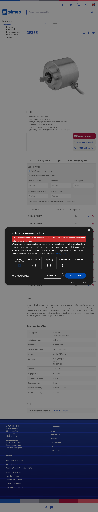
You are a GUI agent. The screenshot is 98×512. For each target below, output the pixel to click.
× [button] (89, 230)
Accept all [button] (75, 275)
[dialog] (49, 256)
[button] (20, 275)
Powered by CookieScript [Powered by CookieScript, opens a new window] (76, 282)
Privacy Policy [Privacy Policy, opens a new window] (61, 253)
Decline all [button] (52, 275)
